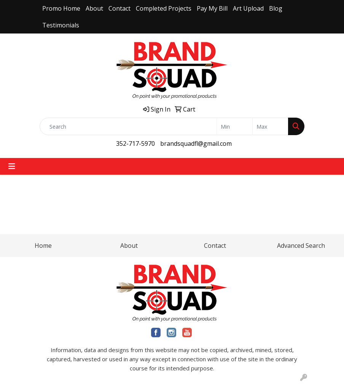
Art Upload (248, 8)
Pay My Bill (212, 8)
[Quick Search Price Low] (235, 126)
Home (43, 245)
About (94, 8)
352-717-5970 (135, 143)
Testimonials (60, 25)
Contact (119, 8)
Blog (275, 8)
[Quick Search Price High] (270, 126)
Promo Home (61, 8)
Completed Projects (163, 8)
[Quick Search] (128, 126)
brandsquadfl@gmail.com (196, 143)
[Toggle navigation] (12, 166)
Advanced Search (301, 245)
